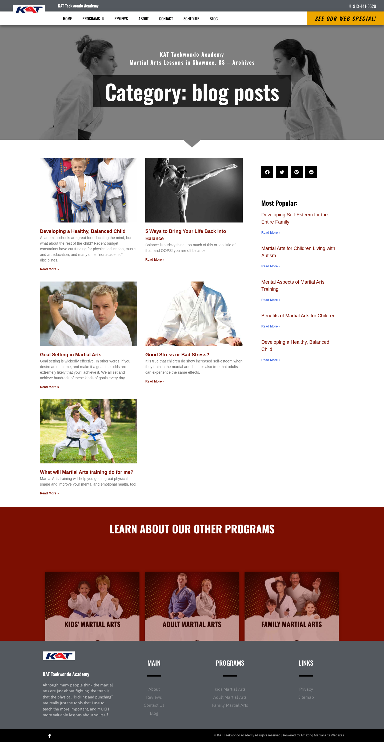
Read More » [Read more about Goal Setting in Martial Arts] (49, 387)
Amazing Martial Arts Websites (322, 735)
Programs (93, 18)
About (143, 18)
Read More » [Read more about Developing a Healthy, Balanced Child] (49, 269)
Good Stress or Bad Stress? (177, 354)
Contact (166, 18)
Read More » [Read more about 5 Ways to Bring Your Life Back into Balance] (154, 259)
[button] (267, 172)
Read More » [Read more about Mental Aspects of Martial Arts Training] (270, 300)
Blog (214, 18)
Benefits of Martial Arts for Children (298, 315)
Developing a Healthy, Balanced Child (83, 231)
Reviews (121, 18)
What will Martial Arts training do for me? (86, 472)
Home (67, 18)
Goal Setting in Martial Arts (70, 354)
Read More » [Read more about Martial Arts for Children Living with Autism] (270, 266)
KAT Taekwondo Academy (78, 6)
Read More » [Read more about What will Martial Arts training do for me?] (49, 493)
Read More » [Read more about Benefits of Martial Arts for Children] (270, 326)
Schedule (191, 18)
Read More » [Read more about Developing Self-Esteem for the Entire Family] (270, 233)
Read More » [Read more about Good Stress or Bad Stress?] (154, 381)
